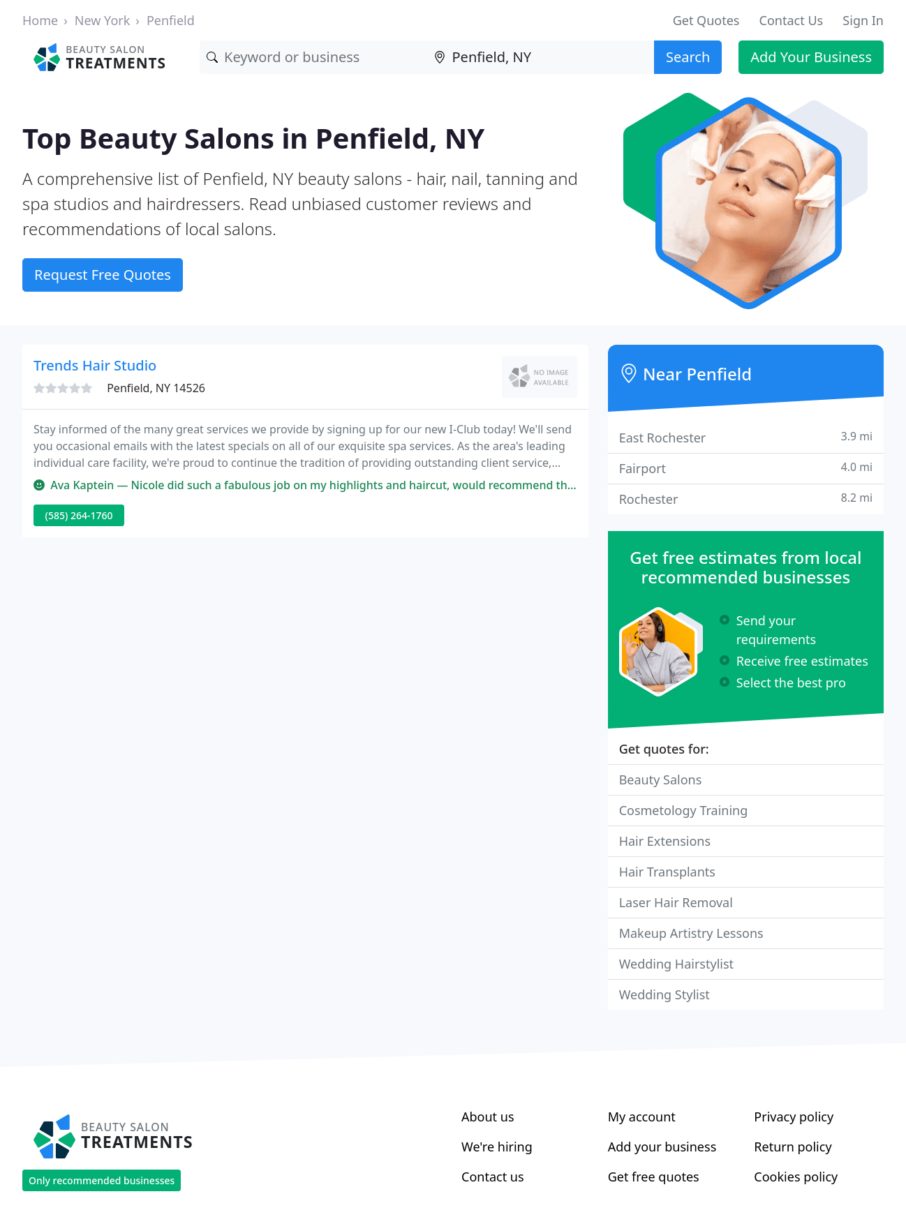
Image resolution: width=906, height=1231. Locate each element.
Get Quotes (706, 20)
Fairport (745, 468)
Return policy (792, 1146)
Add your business (662, 1146)
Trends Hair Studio (95, 365)
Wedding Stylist (664, 994)
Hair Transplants (667, 871)
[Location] (540, 57)
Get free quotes (653, 1176)
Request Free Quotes (102, 274)
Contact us (492, 1176)
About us (487, 1116)
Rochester (745, 498)
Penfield (171, 20)
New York (103, 20)
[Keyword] (313, 57)
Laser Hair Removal (676, 902)
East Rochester (745, 437)
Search (688, 56)
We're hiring (497, 1146)
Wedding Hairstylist (676, 963)
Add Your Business (811, 56)
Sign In (863, 20)
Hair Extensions (665, 841)
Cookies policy (796, 1176)
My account (642, 1116)
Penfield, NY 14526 (156, 388)
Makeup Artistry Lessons (691, 933)
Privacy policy (793, 1116)
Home (40, 20)
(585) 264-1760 (79, 515)
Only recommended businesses (101, 1180)
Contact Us (791, 20)
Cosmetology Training (683, 810)
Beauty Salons (660, 779)
